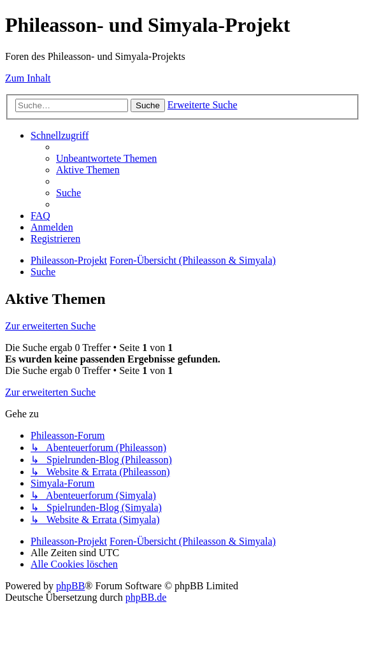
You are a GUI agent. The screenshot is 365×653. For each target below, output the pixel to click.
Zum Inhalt (28, 78)
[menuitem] (106, 158)
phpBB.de (145, 597)
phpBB (70, 585)
